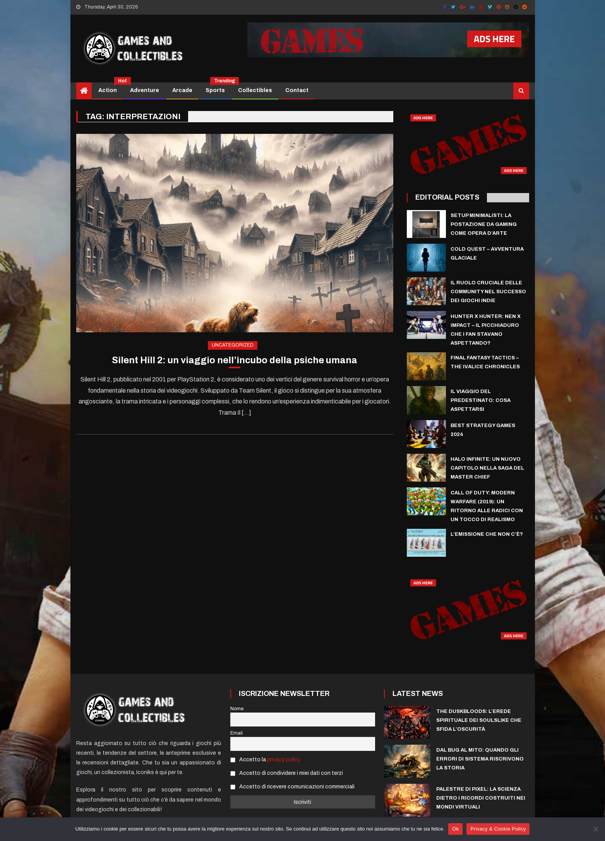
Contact (296, 90)
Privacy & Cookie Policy (498, 829)
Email (236, 733)
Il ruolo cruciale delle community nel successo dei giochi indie (488, 291)
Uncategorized (233, 345)
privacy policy (283, 759)
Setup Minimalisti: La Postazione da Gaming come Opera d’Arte (484, 224)
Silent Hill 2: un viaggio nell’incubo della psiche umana (234, 360)
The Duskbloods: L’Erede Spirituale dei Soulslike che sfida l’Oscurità (478, 720)
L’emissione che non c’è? (487, 534)
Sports (218, 87)
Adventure (144, 90)
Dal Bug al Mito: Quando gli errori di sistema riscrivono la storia (480, 759)
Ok (455, 829)
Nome (236, 708)
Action (110, 87)
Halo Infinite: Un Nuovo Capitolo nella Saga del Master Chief (487, 468)
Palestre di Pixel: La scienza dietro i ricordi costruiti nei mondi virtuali (480, 798)
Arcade (182, 90)
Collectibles (255, 90)
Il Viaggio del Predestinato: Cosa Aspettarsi (481, 400)
